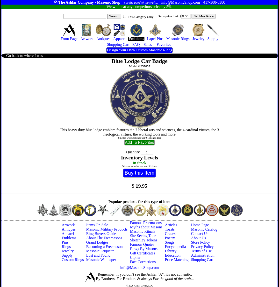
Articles (171, 225)
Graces (170, 234)
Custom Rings (73, 260)
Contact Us (199, 234)
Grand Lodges (97, 242)
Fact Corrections (143, 262)
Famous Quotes (142, 244)
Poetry (170, 238)
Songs (169, 242)
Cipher (135, 257)
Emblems (69, 238)
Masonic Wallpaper (101, 260)
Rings (66, 247)
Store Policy (200, 242)
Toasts (170, 229)
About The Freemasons (104, 238)
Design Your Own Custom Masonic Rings (139, 50)
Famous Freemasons (146, 223)
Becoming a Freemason (104, 247)
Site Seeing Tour (143, 236)
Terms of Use (201, 251)
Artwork (68, 225)
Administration (203, 255)
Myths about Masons (146, 227)
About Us (198, 238)
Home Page (200, 225)
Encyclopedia (175, 247)
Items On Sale (97, 225)
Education (172, 255)
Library (170, 251)
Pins (65, 242)
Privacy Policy (202, 247)
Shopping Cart (202, 260)
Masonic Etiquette (100, 251)
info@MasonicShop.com (139, 268)
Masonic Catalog (204, 229)
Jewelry (68, 251)
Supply (67, 255)
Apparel (68, 234)
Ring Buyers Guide (101, 234)
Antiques (69, 229)
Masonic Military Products (107, 229)
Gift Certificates (142, 253)
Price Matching (176, 260)
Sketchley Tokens (143, 240)
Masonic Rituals (142, 231)
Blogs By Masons (143, 249)
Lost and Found (98, 255)
